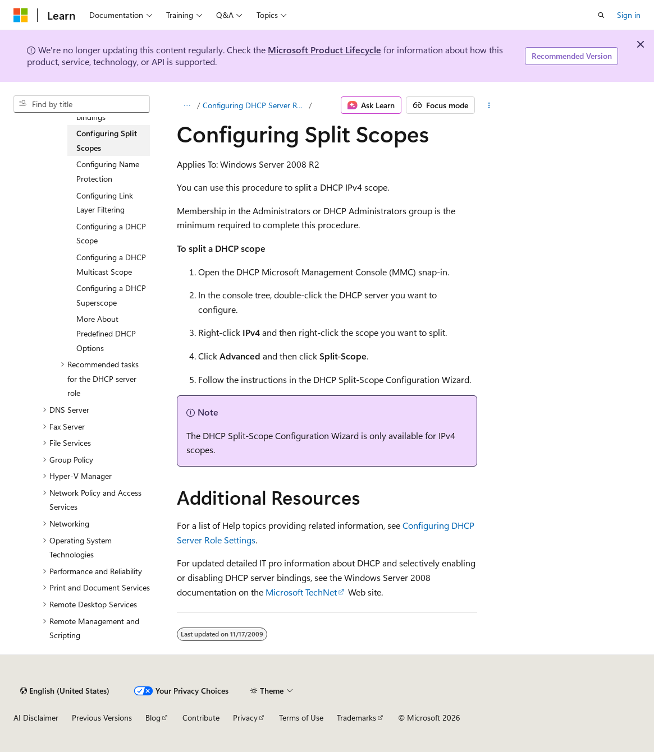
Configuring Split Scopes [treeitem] (106, 140)
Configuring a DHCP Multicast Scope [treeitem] (111, 264)
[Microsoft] (20, 15)
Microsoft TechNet (301, 592)
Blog (153, 717)
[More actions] (489, 105)
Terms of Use (301, 717)
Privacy (245, 717)
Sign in (629, 15)
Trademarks (356, 717)
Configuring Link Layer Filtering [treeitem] (104, 202)
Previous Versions (102, 717)
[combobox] (81, 104)
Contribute (200, 717)
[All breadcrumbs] (186, 105)
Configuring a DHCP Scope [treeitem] (111, 233)
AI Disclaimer (35, 717)
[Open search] (601, 15)
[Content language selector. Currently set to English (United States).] (64, 691)
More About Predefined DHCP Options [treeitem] (106, 333)
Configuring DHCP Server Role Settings (255, 105)
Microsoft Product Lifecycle (324, 50)
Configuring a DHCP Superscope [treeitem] (111, 295)
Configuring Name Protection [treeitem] (107, 171)
